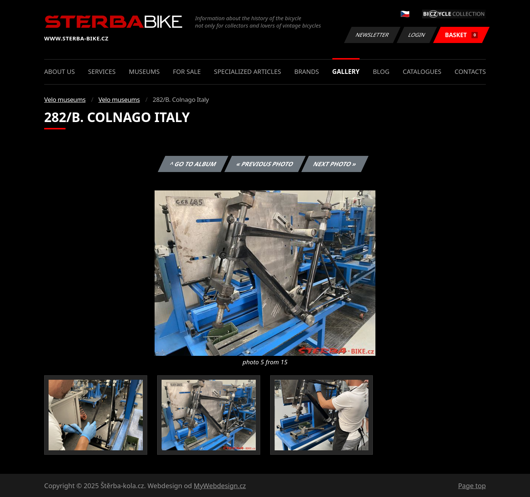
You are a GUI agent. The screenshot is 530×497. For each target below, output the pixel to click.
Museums (144, 71)
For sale (187, 71)
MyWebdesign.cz (220, 485)
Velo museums (64, 99)
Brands (306, 71)
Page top (472, 485)
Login (417, 34)
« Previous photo (265, 164)
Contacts (470, 71)
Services (102, 71)
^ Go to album (193, 164)
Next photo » (335, 164)
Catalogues (422, 71)
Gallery (346, 71)
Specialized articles (247, 71)
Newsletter (372, 34)
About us (59, 71)
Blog (381, 71)
